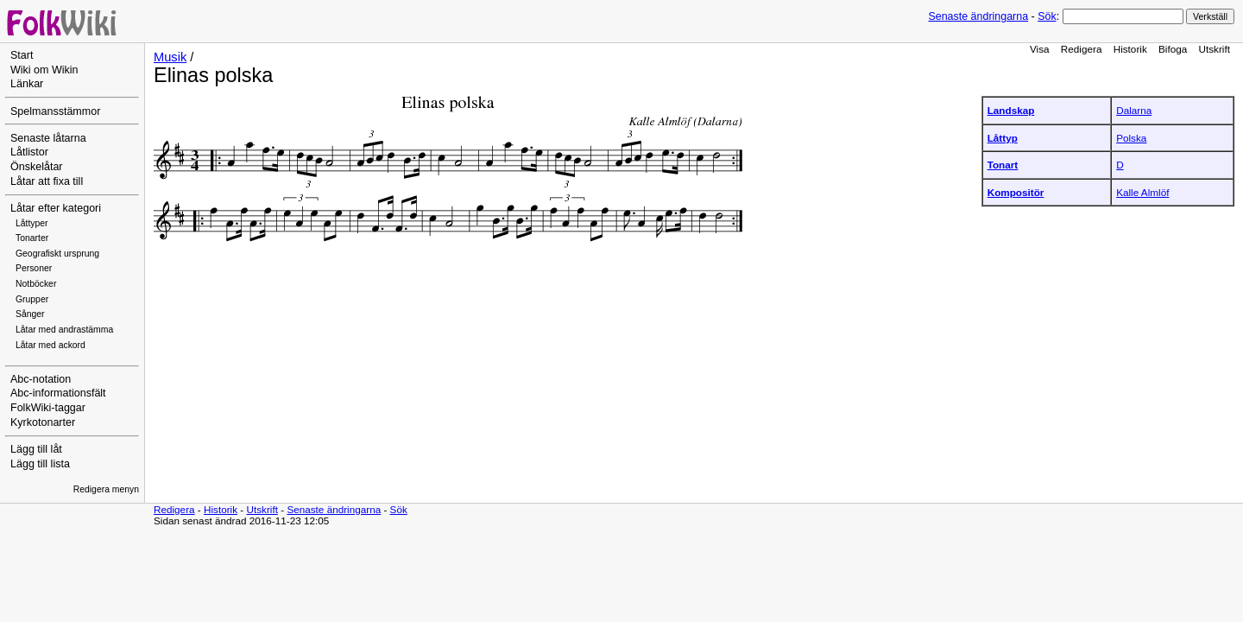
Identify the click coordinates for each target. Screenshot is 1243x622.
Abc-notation (40, 379)
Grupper (32, 299)
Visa (1040, 48)
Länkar (26, 84)
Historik (1130, 48)
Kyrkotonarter (42, 422)
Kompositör (1015, 192)
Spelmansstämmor (55, 111)
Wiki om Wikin (44, 70)
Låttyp (1002, 137)
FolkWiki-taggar (47, 408)
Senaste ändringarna (978, 16)
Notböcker (36, 284)
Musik (170, 57)
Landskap (1011, 110)
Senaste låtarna (48, 138)
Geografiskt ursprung (57, 253)
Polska (1131, 137)
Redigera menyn (106, 489)
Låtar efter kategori (55, 208)
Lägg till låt (36, 449)
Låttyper (32, 223)
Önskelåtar (36, 167)
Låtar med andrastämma (64, 329)
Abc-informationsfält (58, 393)
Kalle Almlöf (1142, 192)
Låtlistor (29, 152)
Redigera (1081, 48)
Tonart (1003, 164)
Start (21, 55)
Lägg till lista (40, 464)
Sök (1047, 16)
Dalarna (1134, 110)
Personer (34, 268)
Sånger (30, 314)
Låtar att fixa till (46, 181)
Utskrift (1214, 48)
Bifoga (1172, 48)
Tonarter (32, 238)
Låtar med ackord (50, 345)
